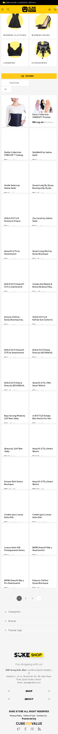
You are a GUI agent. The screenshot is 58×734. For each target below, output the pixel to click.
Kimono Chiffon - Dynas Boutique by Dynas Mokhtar (13, 320)
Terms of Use (29, 716)
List (55, 83)
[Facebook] (25, 728)
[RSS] (39, 728)
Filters (29, 76)
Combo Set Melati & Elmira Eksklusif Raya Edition (42, 287)
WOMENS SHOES (41, 35)
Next (38, 598)
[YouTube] (32, 728)
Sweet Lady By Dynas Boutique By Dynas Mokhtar (43, 188)
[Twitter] (19, 728)
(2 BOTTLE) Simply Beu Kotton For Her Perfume (41, 418)
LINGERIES (9, 63)
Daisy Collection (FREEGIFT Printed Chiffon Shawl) (41, 117)
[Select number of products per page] (6, 89)
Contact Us (42, 716)
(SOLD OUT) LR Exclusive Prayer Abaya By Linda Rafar (14, 221)
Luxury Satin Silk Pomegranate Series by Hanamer (14, 550)
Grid (49, 83)
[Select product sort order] (15, 83)
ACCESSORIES (39, 63)
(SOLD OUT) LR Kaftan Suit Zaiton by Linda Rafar (43, 320)
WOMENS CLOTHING (14, 35)
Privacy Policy (16, 716)
